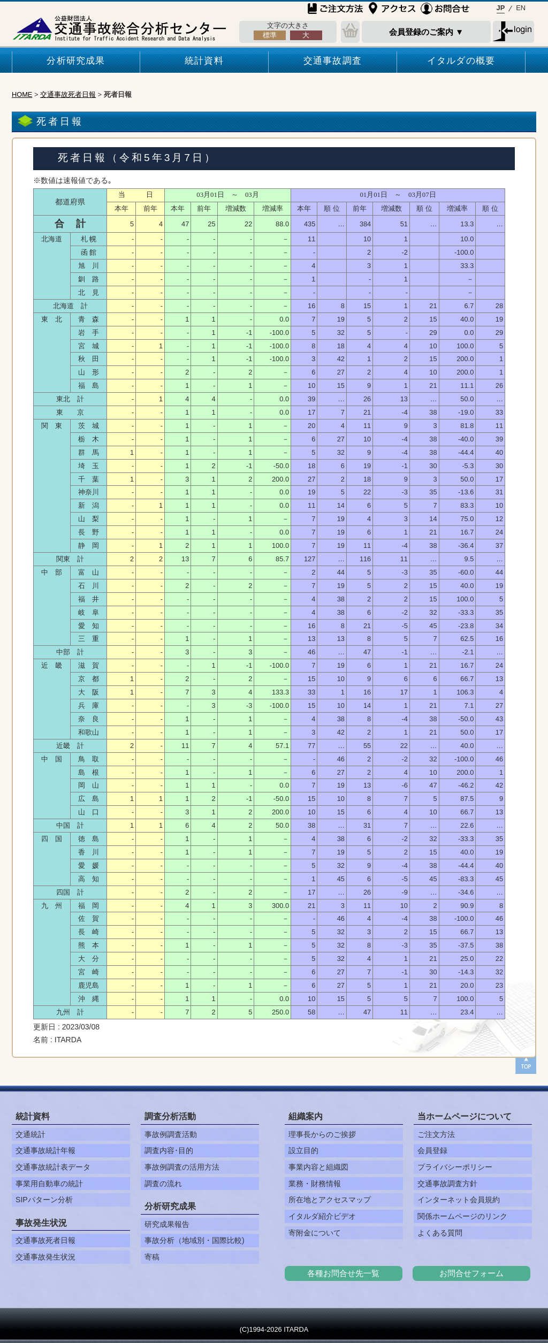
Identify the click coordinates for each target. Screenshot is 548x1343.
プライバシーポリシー (454, 1167)
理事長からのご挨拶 (322, 1134)
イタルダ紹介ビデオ (322, 1216)
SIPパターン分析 (44, 1199)
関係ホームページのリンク (462, 1216)
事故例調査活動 (170, 1134)
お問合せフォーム (471, 1273)
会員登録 (432, 1150)
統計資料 (204, 61)
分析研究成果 (76, 61)
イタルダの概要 (461, 61)
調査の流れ (163, 1183)
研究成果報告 (166, 1224)
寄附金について (314, 1232)
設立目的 (303, 1150)
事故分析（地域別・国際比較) (194, 1240)
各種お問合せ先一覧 (343, 1273)
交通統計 (30, 1134)
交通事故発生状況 (45, 1257)
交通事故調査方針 (447, 1183)
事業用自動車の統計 (49, 1183)
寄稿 (151, 1257)
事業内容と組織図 (318, 1167)
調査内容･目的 (168, 1150)
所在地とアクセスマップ (329, 1199)
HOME (22, 94)
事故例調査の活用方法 (181, 1167)
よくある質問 (439, 1232)
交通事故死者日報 (68, 94)
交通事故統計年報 (45, 1150)
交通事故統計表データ (53, 1167)
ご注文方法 (436, 1134)
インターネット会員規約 (458, 1199)
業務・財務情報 (314, 1183)
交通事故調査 (332, 61)
